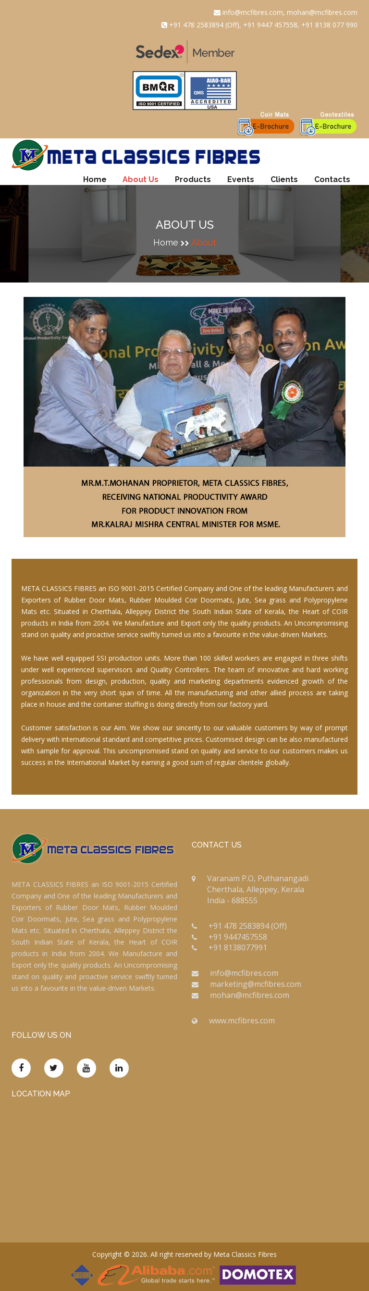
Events (240, 179)
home (165, 242)
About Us (141, 179)
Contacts (332, 179)
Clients (284, 179)
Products (193, 179)
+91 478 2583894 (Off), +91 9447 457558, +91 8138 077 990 (259, 24)
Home (95, 179)
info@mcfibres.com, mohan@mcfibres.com (285, 12)
